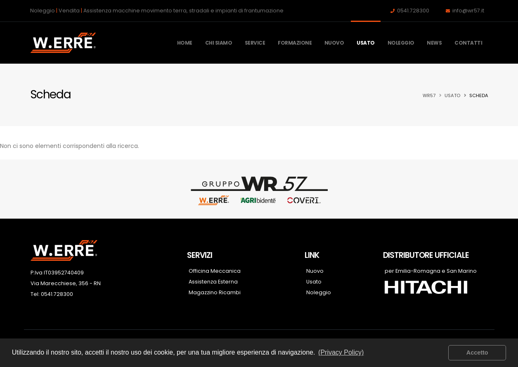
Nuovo (334, 42)
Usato (366, 42)
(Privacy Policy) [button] (341, 352)
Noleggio (401, 42)
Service (255, 42)
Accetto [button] (477, 352)
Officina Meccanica (215, 270)
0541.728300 (413, 10)
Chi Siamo (218, 42)
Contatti (468, 42)
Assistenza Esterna (213, 281)
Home (184, 42)
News (434, 42)
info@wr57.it (468, 10)
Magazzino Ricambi (215, 292)
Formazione (295, 42)
